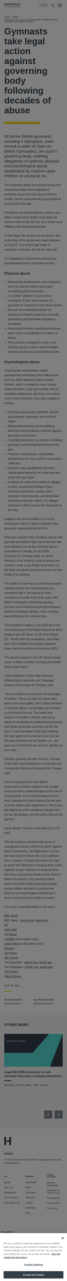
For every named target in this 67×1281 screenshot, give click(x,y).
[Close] (63, 1244)
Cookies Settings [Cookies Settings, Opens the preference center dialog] (33, 1270)
